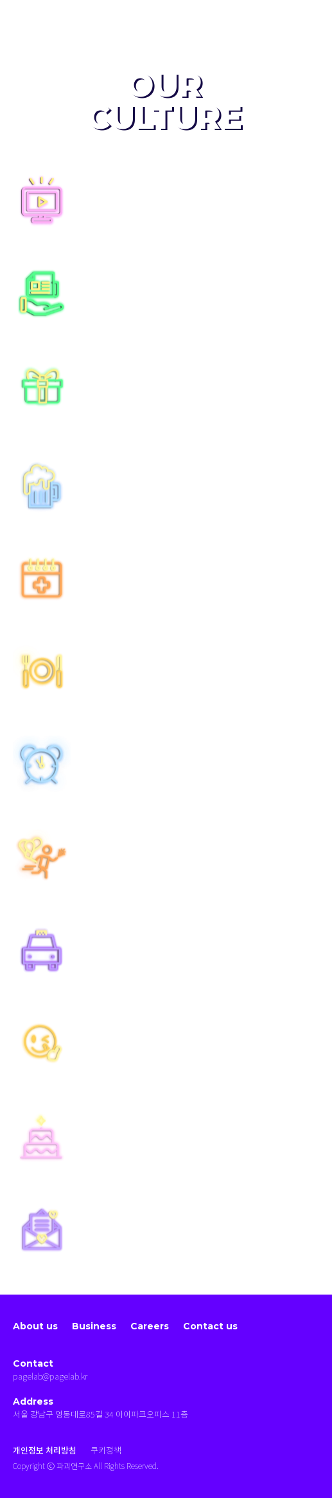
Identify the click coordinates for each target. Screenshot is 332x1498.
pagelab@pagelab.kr (50, 1377)
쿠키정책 (106, 1451)
